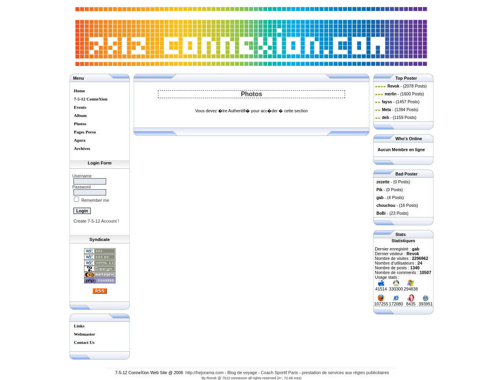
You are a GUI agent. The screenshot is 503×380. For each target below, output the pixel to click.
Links (79, 325)
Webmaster (84, 334)
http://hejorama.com (204, 372)
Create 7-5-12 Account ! (96, 221)
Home (79, 90)
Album (80, 115)
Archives (82, 148)
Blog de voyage (242, 372)
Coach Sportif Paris (279, 372)
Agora (79, 140)
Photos (80, 123)
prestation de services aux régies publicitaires (345, 372)
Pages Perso (85, 132)
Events (80, 107)
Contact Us (84, 342)
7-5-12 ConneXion (90, 99)
